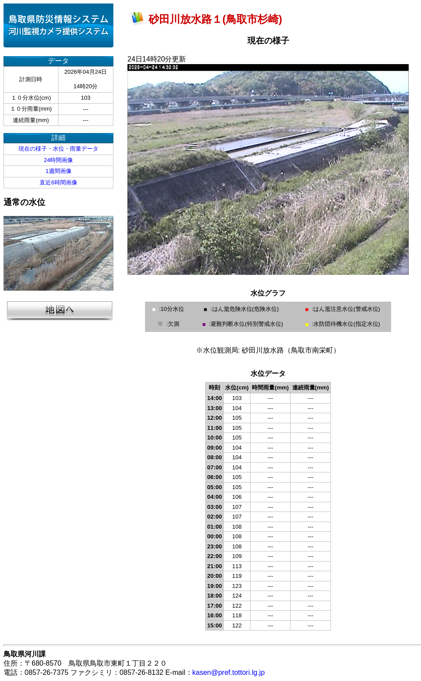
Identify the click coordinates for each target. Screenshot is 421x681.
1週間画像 (58, 171)
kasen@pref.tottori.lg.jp (228, 672)
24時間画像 (58, 160)
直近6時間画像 (58, 182)
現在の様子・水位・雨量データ (58, 148)
